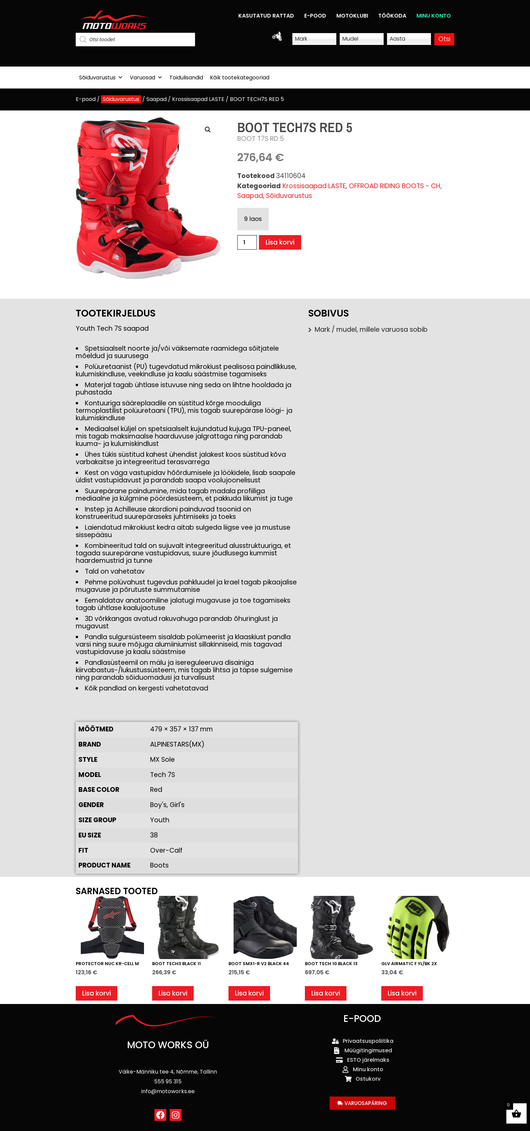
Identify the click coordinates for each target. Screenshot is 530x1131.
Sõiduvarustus (101, 77)
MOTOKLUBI (352, 16)
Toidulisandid (186, 77)
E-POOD (315, 16)
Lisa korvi (280, 242)
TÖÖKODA (392, 16)
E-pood (86, 99)
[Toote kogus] (247, 242)
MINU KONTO (433, 16)
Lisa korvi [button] (96, 993)
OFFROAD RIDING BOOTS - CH (394, 186)
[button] (208, 130)
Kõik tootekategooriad (239, 77)
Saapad (156, 99)
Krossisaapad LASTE (198, 99)
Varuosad (146, 77)
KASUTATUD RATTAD (266, 16)
